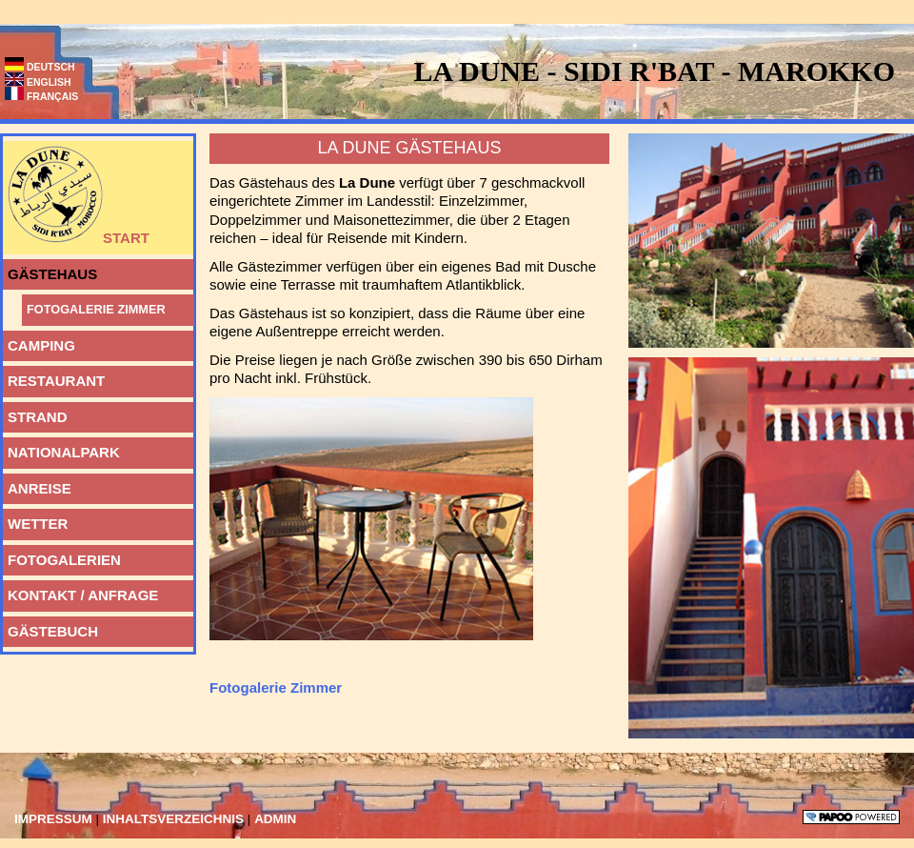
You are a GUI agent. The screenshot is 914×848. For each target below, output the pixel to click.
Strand (35, 413)
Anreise (37, 485)
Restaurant (54, 377)
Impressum (55, 819)
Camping (39, 342)
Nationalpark (61, 448)
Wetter (35, 520)
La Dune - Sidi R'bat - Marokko (654, 71)
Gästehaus (50, 270)
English (38, 82)
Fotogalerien (62, 556)
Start (76, 193)
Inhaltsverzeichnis (175, 819)
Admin (275, 819)
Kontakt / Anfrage (80, 591)
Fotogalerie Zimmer (94, 305)
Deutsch (40, 66)
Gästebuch (50, 627)
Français (41, 96)
